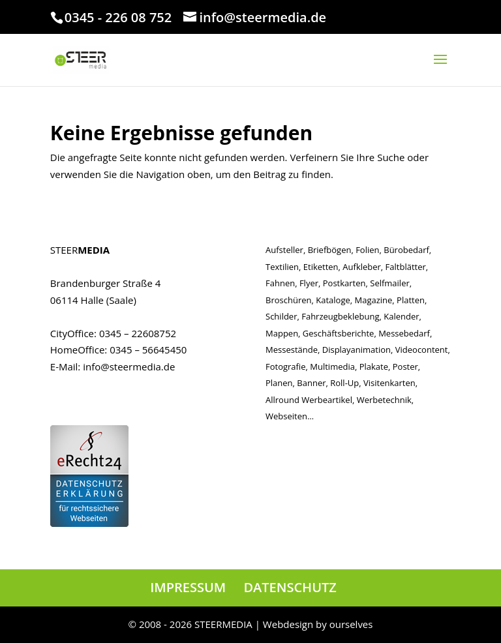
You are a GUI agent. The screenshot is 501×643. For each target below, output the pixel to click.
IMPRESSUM (188, 587)
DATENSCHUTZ (289, 587)
